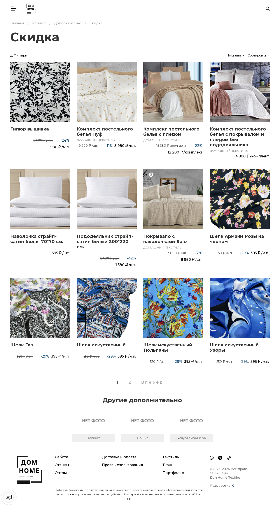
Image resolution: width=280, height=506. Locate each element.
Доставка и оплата (119, 457)
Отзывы (62, 465)
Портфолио (173, 473)
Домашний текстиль (96, 140)
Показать (234, 55)
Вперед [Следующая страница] (152, 382)
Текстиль (171, 457)
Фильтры (18, 55)
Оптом (61, 473)
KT (233, 485)
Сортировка (257, 55)
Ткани (168, 465)
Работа (61, 457)
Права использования (122, 465)
